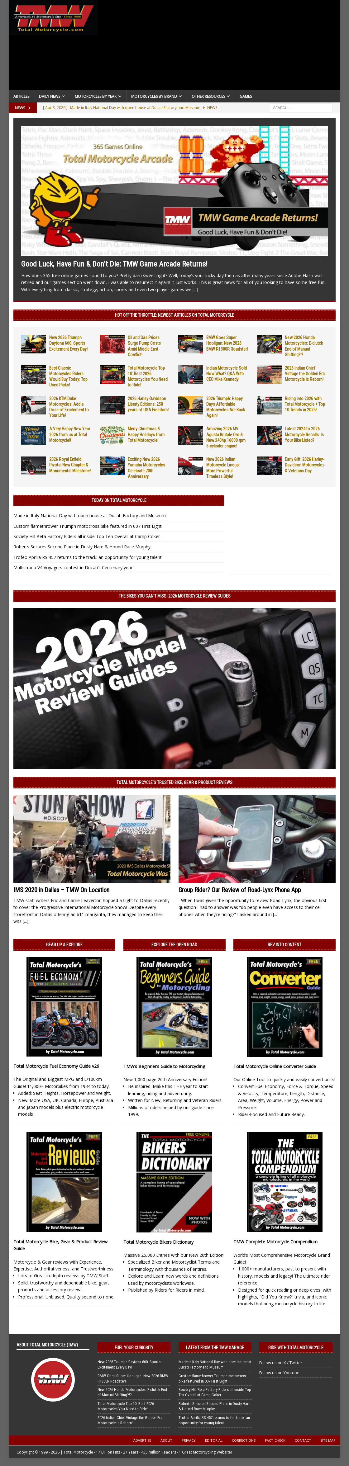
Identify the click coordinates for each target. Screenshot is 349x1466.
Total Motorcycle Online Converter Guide (274, 1066)
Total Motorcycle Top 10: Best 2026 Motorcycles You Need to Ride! (126, 1406)
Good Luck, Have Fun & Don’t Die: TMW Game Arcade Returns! (114, 264)
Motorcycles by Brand (154, 96)
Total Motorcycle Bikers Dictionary (158, 1242)
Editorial (213, 1440)
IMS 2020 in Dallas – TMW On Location (61, 890)
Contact (303, 1440)
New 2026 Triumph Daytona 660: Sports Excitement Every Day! (68, 343)
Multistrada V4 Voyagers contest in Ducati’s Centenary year (72, 567)
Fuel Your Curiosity (134, 1347)
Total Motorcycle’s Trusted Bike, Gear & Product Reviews (174, 782)
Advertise (142, 1440)
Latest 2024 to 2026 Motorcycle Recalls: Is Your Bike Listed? (304, 434)
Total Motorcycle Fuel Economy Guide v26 (56, 1066)
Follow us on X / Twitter (280, 1362)
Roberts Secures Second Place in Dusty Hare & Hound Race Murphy (82, 547)
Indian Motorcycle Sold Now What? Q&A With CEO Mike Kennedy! (226, 374)
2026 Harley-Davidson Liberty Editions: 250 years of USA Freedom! (148, 404)
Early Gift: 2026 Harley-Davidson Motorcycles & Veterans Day (304, 465)
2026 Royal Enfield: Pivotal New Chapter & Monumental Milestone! (70, 465)
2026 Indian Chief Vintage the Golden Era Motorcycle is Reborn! (305, 374)
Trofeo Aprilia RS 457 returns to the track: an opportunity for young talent (87, 557)
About (166, 1440)
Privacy (189, 1440)
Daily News (49, 96)
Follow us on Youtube (279, 1372)
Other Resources (208, 96)
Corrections (244, 1440)
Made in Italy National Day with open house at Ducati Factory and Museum (89, 515)
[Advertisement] (219, 46)
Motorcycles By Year (96, 96)
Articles (21, 96)
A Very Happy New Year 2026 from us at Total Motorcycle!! (69, 434)
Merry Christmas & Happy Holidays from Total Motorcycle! (146, 434)
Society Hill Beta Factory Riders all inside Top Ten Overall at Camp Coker (86, 536)
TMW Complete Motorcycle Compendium (275, 1242)
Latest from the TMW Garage (215, 1347)
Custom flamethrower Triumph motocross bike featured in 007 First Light (87, 526)
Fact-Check (275, 1440)
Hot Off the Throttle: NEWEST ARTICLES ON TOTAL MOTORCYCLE (174, 315)
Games (246, 96)
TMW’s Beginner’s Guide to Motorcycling (164, 1066)
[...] (195, 289)
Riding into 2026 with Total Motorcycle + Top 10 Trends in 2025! (305, 404)
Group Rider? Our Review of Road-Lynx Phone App (240, 890)
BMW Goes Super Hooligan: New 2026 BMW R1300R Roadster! (227, 343)
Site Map (328, 1440)
